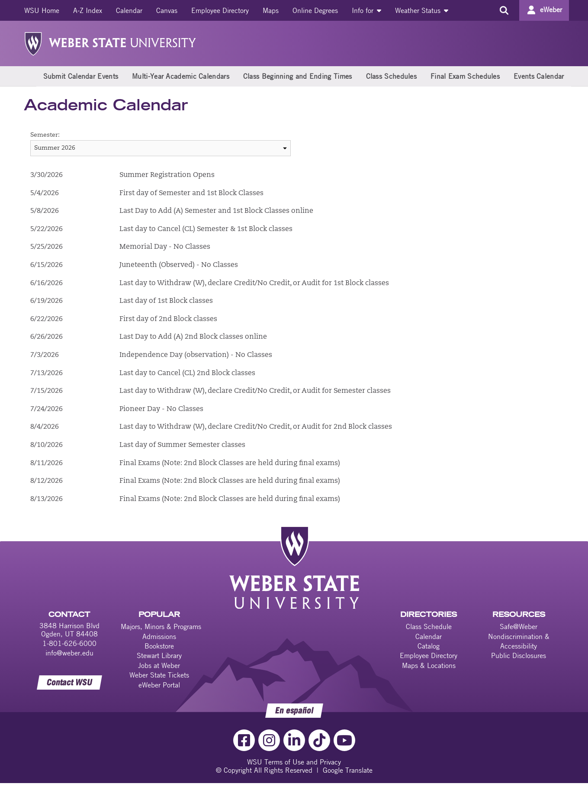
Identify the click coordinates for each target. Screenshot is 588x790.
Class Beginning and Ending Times (297, 76)
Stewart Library (159, 655)
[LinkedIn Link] (294, 740)
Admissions (159, 636)
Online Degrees (315, 10)
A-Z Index (87, 10)
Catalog (429, 646)
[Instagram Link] (269, 740)
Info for (366, 10)
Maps (271, 10)
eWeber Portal (159, 685)
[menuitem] (41, 10)
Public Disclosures (518, 655)
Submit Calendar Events (81, 76)
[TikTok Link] (319, 740)
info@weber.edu (69, 653)
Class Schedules (391, 76)
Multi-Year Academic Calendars (180, 76)
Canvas (166, 10)
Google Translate (348, 770)
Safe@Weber (518, 626)
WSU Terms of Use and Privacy (294, 762)
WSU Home (41, 10)
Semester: (45, 135)
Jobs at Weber (159, 665)
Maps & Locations (429, 665)
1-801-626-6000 (69, 643)
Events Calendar (539, 76)
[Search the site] (504, 10)
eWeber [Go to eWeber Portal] (551, 9)
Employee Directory (220, 10)
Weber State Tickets (159, 675)
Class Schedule (429, 626)
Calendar (129, 10)
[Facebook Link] (244, 740)
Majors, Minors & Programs (161, 626)
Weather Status (421, 10)
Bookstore (159, 646)
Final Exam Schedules (465, 76)
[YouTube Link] (344, 740)
